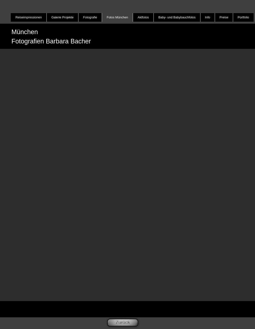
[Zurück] (122, 323)
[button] (127, 175)
